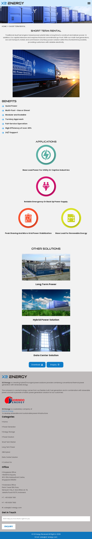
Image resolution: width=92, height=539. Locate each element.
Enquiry (54, 364)
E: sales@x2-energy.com (12, 508)
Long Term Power (46, 284)
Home (4, 26)
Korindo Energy (7, 411)
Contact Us (7, 462)
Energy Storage (8, 432)
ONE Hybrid (6, 452)
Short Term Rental (9, 442)
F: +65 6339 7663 (9, 502)
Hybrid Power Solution (46, 319)
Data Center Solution (46, 355)
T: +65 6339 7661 (9, 497)
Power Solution (8, 437)
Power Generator (9, 427)
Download (37, 364)
